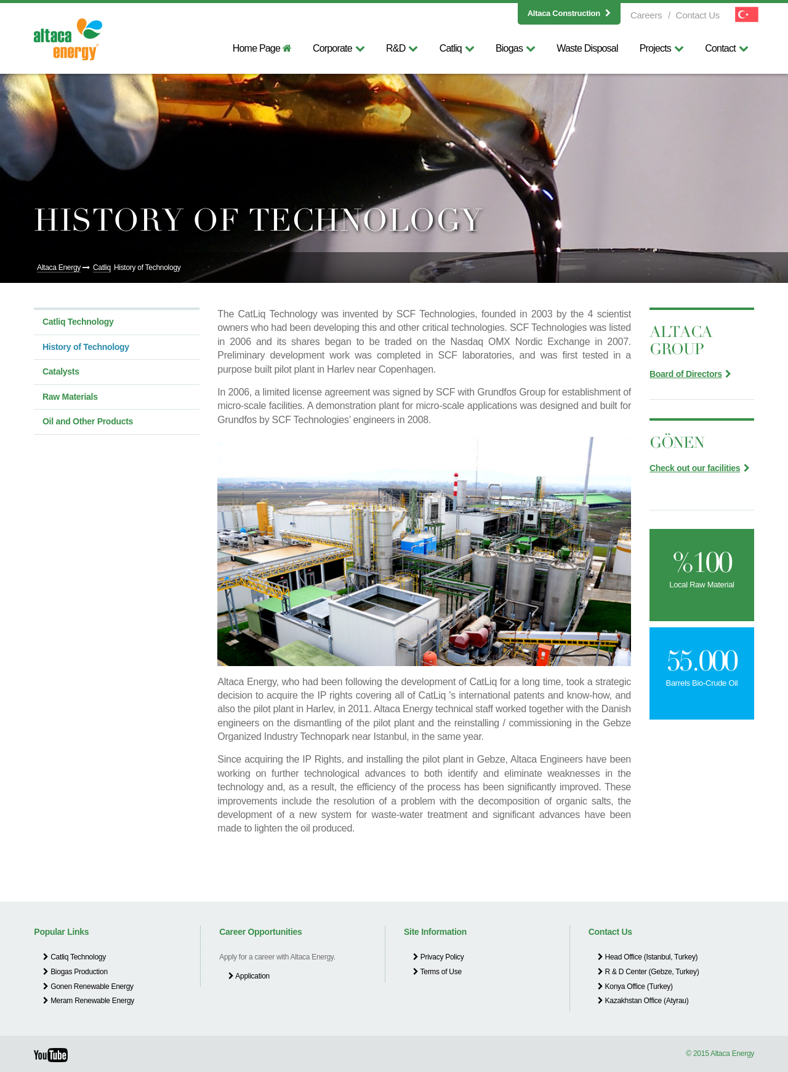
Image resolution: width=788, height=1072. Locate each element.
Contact (726, 48)
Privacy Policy (438, 957)
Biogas (515, 48)
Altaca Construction (569, 13)
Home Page (262, 48)
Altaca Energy (59, 267)
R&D (402, 48)
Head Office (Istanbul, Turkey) (648, 957)
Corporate (338, 48)
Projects (662, 48)
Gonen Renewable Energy (88, 986)
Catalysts (60, 371)
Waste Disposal (587, 48)
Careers (646, 15)
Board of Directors (685, 374)
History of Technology (147, 267)
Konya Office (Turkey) (635, 986)
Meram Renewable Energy (88, 1000)
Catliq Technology (78, 322)
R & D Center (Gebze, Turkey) (648, 971)
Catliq (457, 48)
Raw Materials (70, 397)
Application (249, 976)
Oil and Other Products (87, 421)
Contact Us (698, 15)
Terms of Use (437, 971)
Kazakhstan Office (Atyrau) (643, 1000)
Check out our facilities (694, 468)
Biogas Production (75, 971)
